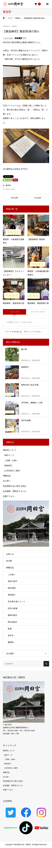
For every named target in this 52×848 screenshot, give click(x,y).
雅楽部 (14, 26)
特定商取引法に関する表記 (14, 486)
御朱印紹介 (12, 615)
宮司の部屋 (12, 608)
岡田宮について (10, 450)
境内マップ (9, 455)
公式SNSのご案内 (12, 471)
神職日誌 (7, 476)
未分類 (9, 561)
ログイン (27, 332)
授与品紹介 (12, 622)
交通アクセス (9, 496)
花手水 (11, 635)
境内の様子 (12, 581)
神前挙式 (8, 465)
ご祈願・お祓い (11, 460)
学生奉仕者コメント (16, 601)
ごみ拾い (12, 574)
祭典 (10, 629)
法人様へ (7, 481)
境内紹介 (12, 595)
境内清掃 (12, 588)
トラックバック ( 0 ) (38, 312)
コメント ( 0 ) (14, 312)
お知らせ (10, 554)
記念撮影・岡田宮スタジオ (14, 491)
